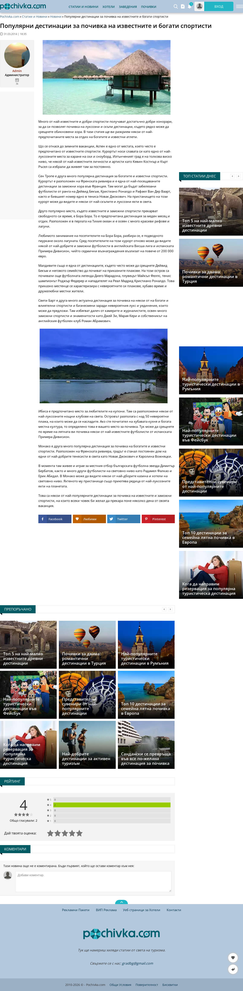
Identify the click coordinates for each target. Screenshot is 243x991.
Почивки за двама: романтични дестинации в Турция (209, 276)
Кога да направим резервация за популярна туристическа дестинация (209, 588)
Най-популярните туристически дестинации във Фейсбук (209, 435)
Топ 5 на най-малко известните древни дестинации (202, 225)
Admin (17, 70)
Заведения (128, 7)
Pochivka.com (9, 16)
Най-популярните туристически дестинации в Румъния (211, 384)
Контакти (174, 910)
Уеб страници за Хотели (141, 910)
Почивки (148, 7)
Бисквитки (170, 985)
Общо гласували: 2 (23, 820)
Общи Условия (120, 985)
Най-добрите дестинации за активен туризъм (86, 758)
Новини (55, 16)
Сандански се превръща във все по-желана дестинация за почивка (146, 758)
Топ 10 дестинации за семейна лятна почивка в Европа (208, 537)
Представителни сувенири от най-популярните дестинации (209, 486)
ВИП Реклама (106, 910)
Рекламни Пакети (76, 910)
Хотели (109, 7)
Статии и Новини (83, 7)
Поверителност (147, 985)
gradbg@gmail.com (137, 963)
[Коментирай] (93, 881)
